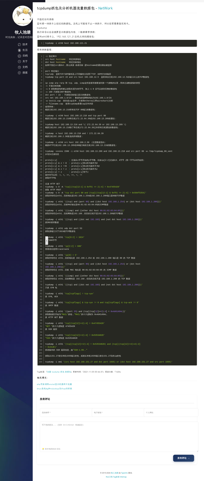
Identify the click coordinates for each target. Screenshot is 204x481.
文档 (23, 67)
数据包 (81, 372)
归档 (23, 55)
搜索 (23, 72)
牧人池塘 (121, 473)
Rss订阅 (115, 477)
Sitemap (129, 477)
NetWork (118, 8)
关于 (23, 61)
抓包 (75, 372)
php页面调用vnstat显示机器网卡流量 (67, 384)
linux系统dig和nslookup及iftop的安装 (67, 388)
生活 (23, 50)
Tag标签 (122, 477)
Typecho (130, 473)
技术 (23, 44)
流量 (62, 372)
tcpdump (68, 372)
